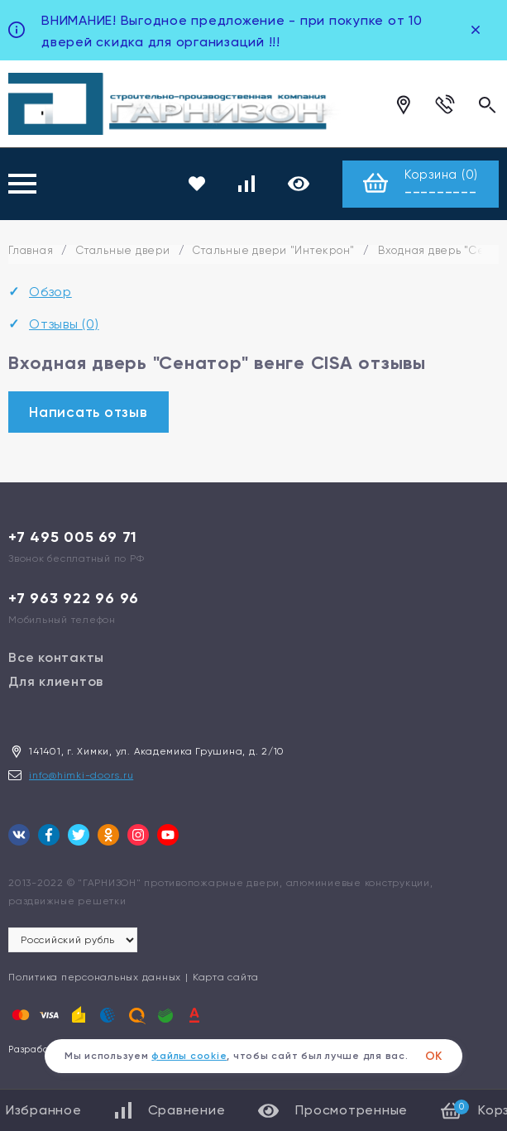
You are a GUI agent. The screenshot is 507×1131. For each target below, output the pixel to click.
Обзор (50, 292)
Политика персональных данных (94, 977)
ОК (434, 1056)
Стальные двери (123, 250)
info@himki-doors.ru (81, 775)
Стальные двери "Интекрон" (274, 250)
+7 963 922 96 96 (73, 598)
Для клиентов (55, 681)
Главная (30, 250)
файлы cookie (189, 1056)
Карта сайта (226, 977)
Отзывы (64, 324)
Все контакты (56, 657)
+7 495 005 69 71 (72, 537)
